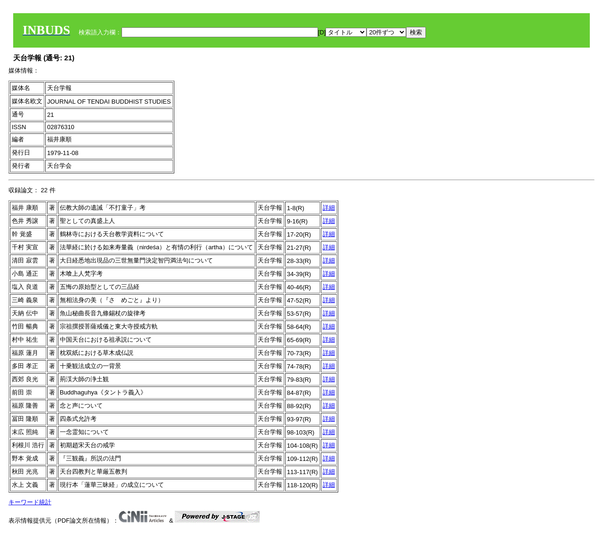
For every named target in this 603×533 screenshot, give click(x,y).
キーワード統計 (29, 502)
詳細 (329, 207)
